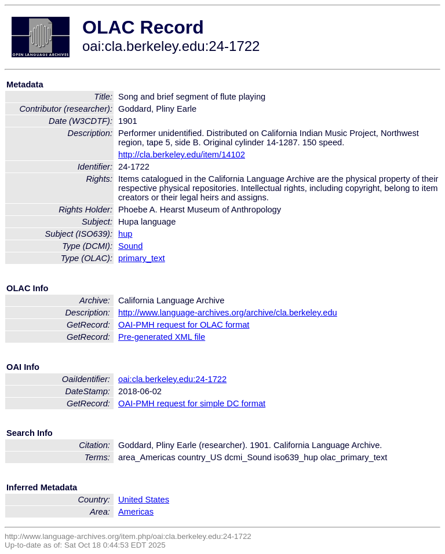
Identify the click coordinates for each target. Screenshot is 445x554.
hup (125, 234)
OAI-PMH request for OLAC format (183, 324)
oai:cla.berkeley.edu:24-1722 (172, 379)
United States (143, 499)
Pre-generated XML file (161, 337)
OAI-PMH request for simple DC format (191, 403)
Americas (136, 511)
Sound (130, 246)
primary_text (141, 258)
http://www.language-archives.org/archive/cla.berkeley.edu (227, 312)
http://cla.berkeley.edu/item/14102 (181, 154)
